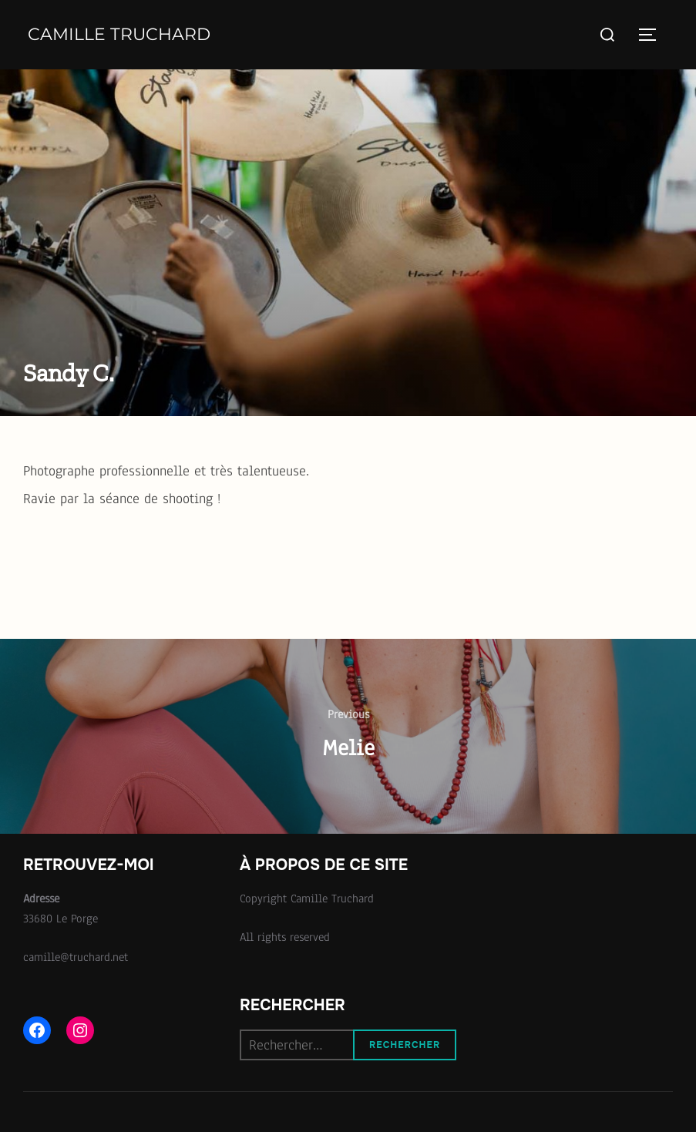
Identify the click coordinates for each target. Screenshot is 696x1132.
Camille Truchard (119, 34)
